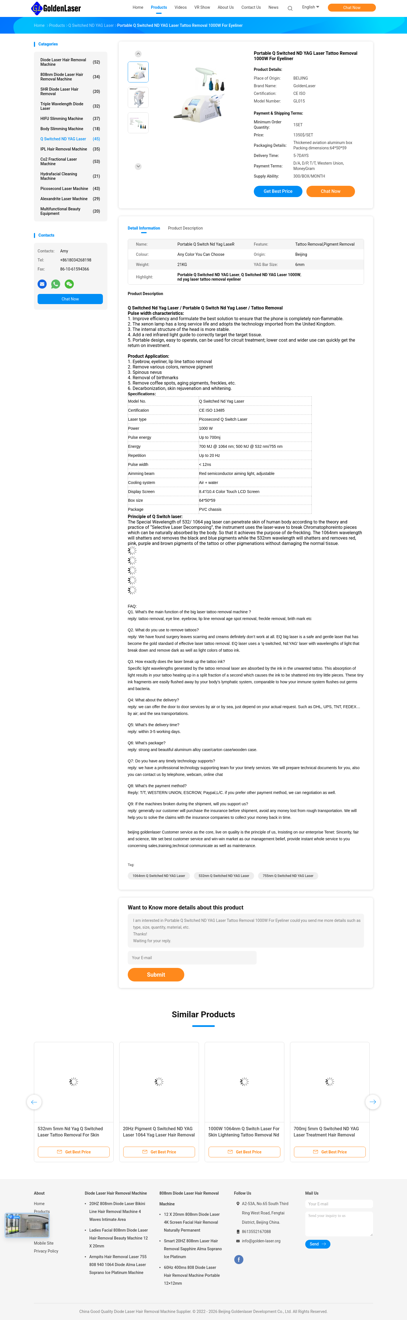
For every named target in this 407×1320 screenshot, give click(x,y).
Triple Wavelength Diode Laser (70, 106)
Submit (156, 974)
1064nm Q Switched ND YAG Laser (159, 876)
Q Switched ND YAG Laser (70, 139)
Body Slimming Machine (70, 129)
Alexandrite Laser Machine (70, 199)
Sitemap (41, 1235)
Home (39, 1203)
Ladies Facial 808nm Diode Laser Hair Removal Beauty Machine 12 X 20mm (118, 1238)
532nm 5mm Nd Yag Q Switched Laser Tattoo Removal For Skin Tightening (70, 1135)
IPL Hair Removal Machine (70, 149)
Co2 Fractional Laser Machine (70, 161)
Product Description (185, 228)
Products (42, 1211)
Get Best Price (278, 191)
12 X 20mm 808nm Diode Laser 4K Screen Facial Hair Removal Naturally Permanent (192, 1222)
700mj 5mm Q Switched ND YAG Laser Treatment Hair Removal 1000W (326, 1135)
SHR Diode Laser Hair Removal (70, 91)
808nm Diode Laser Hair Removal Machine (70, 76)
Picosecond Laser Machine (70, 188)
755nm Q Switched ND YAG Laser (288, 876)
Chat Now (352, 7)
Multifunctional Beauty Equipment (70, 211)
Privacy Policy (46, 1251)
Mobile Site (44, 1243)
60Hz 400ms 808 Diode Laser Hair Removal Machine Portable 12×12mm (192, 1275)
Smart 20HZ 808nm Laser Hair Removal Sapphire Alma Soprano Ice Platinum (193, 1249)
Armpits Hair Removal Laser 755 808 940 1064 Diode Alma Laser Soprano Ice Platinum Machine (118, 1264)
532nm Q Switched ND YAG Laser (224, 876)
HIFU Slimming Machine (70, 118)
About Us (42, 1219)
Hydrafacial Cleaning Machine (70, 176)
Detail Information (144, 228)
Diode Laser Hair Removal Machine (70, 62)
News (39, 1227)
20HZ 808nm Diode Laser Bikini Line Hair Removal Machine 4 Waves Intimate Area (117, 1211)
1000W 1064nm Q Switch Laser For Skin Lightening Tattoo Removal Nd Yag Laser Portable (244, 1135)
